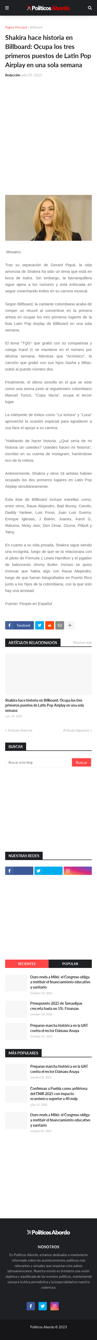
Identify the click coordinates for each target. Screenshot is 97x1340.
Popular (70, 964)
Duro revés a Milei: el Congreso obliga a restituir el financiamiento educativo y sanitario (60, 982)
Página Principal (16, 27)
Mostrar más (82, 642)
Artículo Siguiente (76, 730)
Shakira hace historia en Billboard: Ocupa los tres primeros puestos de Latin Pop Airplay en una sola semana (44, 705)
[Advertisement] (48, 133)
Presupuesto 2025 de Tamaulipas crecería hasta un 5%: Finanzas (56, 1006)
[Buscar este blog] (39, 762)
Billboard (36, 27)
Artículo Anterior (20, 730)
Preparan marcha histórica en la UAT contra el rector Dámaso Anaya (59, 1028)
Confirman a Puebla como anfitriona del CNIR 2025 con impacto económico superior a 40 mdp (58, 1093)
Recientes (26, 964)
